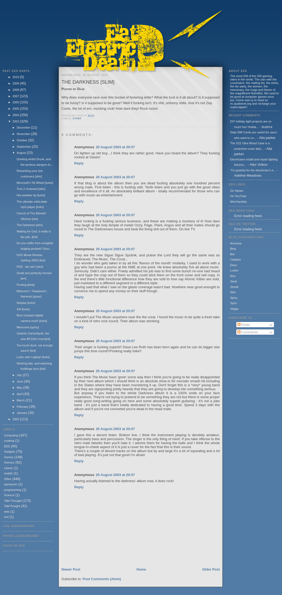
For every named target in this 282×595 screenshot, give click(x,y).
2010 (16, 77)
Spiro (233, 303)
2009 (16, 83)
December (24, 127)
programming (12, 489)
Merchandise (238, 201)
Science (9, 495)
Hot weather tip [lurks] (30, 195)
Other (7, 479)
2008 (16, 89)
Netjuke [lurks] (25, 302)
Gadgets (9, 451)
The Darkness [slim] (29, 225)
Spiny (234, 297)
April (20, 394)
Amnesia (236, 243)
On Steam (236, 190)
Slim (233, 292)
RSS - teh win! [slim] (29, 266)
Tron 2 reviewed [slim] (30, 188)
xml (6, 516)
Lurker (234, 270)
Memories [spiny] (27, 327)
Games (9, 457)
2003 (16, 121)
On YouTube (238, 196)
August (22, 152)
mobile (8, 473)
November (24, 133)
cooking (9, 440)
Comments (247, 332)
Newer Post (70, 569)
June (20, 381)
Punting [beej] (25, 284)
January (22, 412)
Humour (9, 462)
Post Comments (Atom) (102, 579)
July (20, 375)
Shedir (234, 286)
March (21, 400)
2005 (16, 108)
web (6, 511)
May (20, 387)
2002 (16, 419)
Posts (243, 325)
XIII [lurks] (23, 309)
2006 (16, 102)
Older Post (211, 569)
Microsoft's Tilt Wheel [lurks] (34, 182)
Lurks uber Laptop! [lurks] (33, 357)
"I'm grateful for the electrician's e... (253, 170)
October (22, 140)
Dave (233, 265)
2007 (16, 96)
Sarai (233, 281)
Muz (233, 276)
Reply (79, 163)
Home (141, 569)
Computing (11, 435)
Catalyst (235, 259)
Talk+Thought (13, 500)
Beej (233, 248)
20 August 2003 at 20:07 (115, 147)
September (24, 146)
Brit (232, 254)
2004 (16, 115)
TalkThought (12, 506)
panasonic (10, 484)
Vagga (234, 308)
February (23, 406)
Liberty (8, 468)
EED (7, 446)
